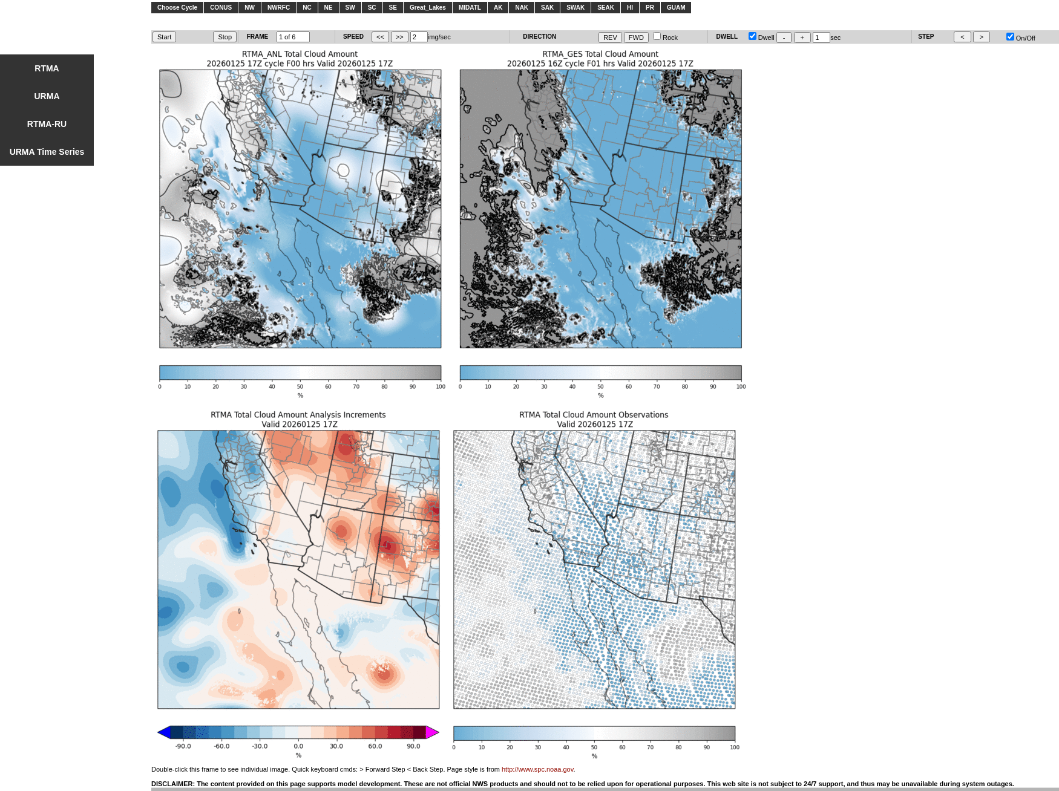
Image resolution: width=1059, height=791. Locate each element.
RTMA (46, 68)
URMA (47, 96)
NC (307, 7)
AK (498, 7)
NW (249, 7)
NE (328, 7)
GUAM (676, 7)
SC (372, 7)
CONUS (221, 7)
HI (630, 7)
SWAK (575, 7)
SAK (547, 7)
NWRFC (278, 7)
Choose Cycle (177, 7)
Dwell (762, 37)
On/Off (1020, 38)
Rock (665, 37)
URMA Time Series (47, 152)
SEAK (605, 7)
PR (650, 7)
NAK (521, 7)
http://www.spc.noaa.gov (537, 769)
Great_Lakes (428, 7)
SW (350, 7)
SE (393, 7)
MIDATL (470, 7)
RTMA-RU (47, 124)
